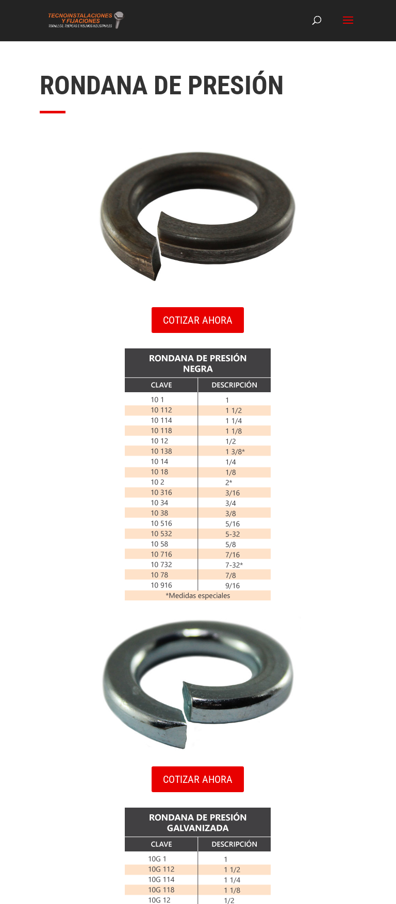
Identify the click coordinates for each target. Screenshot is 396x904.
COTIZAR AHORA (198, 320)
